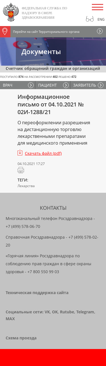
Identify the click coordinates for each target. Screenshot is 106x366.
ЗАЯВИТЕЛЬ (84, 85)
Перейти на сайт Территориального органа (39, 31)
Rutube (67, 311)
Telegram (85, 311)
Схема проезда (21, 338)
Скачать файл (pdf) (43, 153)
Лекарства (26, 185)
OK (55, 311)
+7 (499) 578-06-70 (23, 226)
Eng (101, 19)
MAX (10, 318)
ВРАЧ (7, 85)
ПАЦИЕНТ (47, 85)
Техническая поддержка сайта (37, 292)
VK (47, 311)
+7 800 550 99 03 (43, 271)
